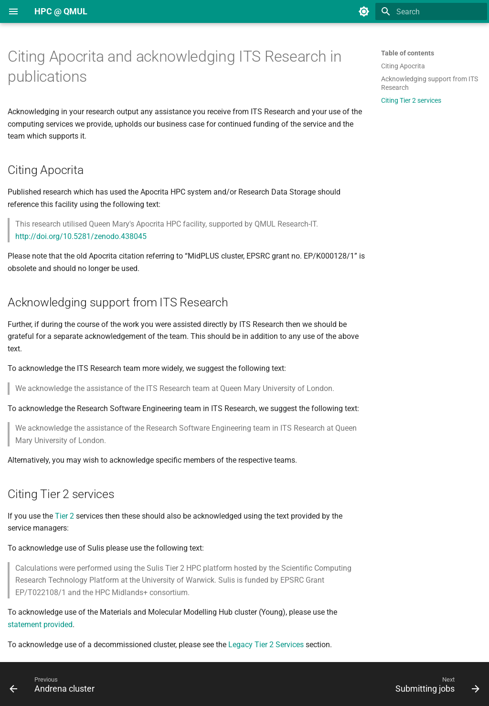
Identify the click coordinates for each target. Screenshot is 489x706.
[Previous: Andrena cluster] (54, 686)
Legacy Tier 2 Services (266, 644)
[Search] (431, 11)
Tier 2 (64, 516)
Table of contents (407, 53)
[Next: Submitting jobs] (435, 686)
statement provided (40, 624)
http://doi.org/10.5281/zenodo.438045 (81, 236)
